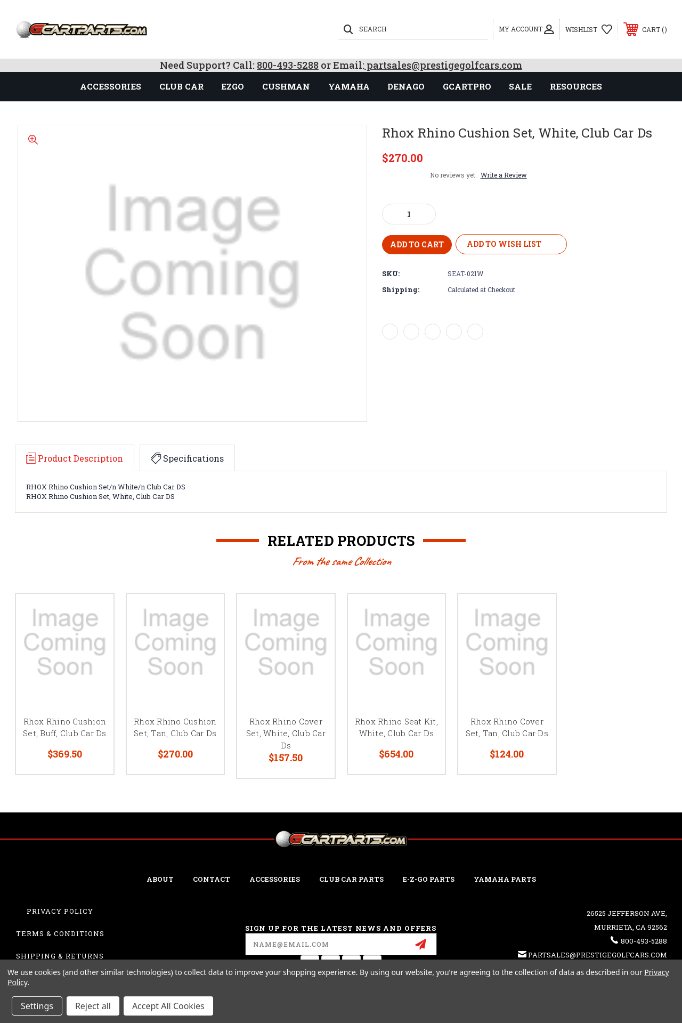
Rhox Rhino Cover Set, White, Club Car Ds (286, 733)
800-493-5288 (288, 65)
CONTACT (211, 879)
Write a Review (504, 175)
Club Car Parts (351, 879)
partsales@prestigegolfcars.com (443, 65)
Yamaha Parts (505, 879)
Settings (37, 1006)
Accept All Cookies (168, 1006)
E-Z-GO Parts (428, 879)
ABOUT (160, 879)
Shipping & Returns (60, 956)
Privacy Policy (60, 911)
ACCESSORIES (274, 879)
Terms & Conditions (60, 933)
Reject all (93, 1006)
